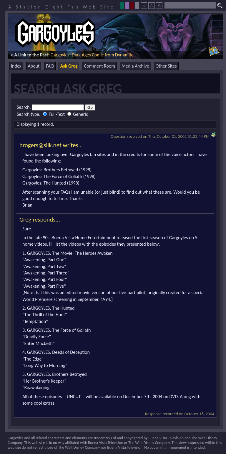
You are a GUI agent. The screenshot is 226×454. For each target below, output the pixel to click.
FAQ (50, 66)
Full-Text (54, 114)
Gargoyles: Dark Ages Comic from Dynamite (92, 55)
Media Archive (135, 66)
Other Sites (166, 66)
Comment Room (99, 66)
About (34, 66)
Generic (77, 114)
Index (16, 66)
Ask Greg (69, 66)
